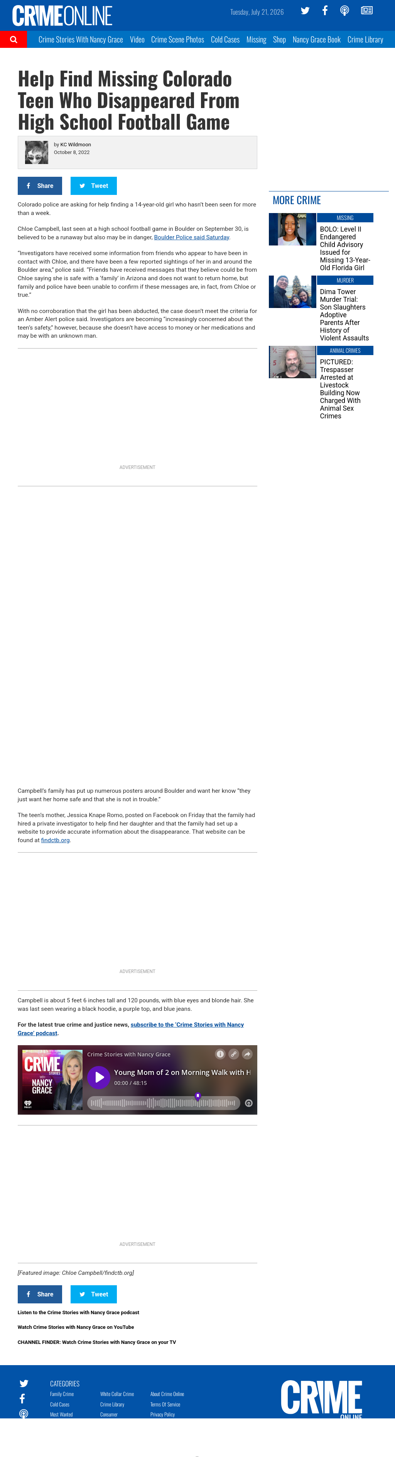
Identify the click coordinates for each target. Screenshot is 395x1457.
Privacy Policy (162, 1414)
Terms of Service (165, 1404)
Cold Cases (225, 39)
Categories (64, 1383)
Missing (256, 39)
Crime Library (365, 39)
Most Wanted (61, 1414)
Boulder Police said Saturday (191, 237)
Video (137, 39)
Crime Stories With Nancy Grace (81, 39)
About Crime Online (167, 1394)
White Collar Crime (117, 1394)
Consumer (109, 1414)
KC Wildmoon (76, 144)
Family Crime (62, 1394)
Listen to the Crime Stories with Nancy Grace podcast (78, 1312)
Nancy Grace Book (317, 39)
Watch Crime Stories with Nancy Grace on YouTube (76, 1327)
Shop (279, 39)
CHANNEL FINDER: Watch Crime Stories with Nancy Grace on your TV (97, 1342)
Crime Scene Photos (177, 39)
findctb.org (55, 840)
